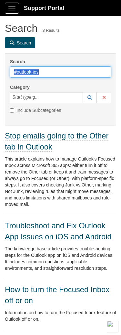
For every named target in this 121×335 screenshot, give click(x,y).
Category (20, 87)
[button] (90, 97)
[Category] (42, 97)
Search (17, 61)
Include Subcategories (35, 110)
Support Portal (44, 8)
